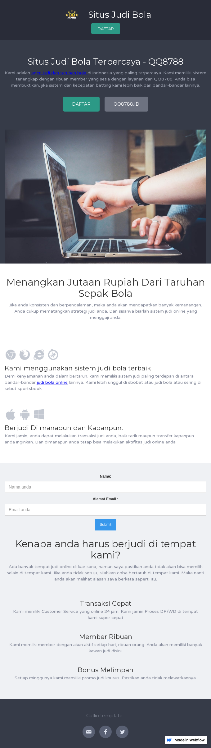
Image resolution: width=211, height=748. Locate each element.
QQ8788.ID (126, 104)
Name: (105, 476)
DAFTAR (105, 28)
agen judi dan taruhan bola (59, 73)
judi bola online (52, 382)
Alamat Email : (106, 499)
